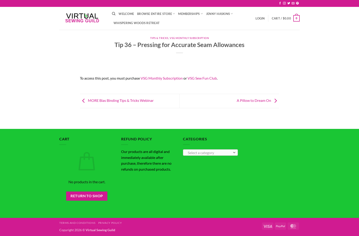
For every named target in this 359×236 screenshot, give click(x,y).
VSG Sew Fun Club (202, 78)
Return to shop (87, 196)
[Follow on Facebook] (280, 3)
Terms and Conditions (77, 223)
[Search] (113, 13)
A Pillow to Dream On (258, 100)
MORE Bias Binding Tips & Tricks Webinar (117, 100)
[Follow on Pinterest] (297, 3)
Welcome (126, 14)
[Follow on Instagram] (284, 3)
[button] (260, 18)
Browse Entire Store (156, 13)
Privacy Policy (110, 223)
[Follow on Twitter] (288, 3)
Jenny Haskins (219, 13)
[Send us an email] (293, 3)
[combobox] (210, 152)
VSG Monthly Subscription (189, 37)
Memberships (190, 13)
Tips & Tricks (159, 37)
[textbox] (209, 153)
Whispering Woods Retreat (137, 23)
